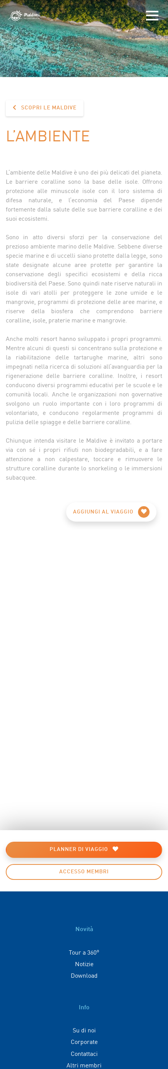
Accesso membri (84, 871)
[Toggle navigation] (152, 15)
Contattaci (84, 1053)
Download (84, 975)
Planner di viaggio (84, 849)
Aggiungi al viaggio (111, 512)
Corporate (84, 1041)
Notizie (84, 963)
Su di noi (84, 1029)
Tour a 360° (84, 952)
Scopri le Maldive (45, 108)
